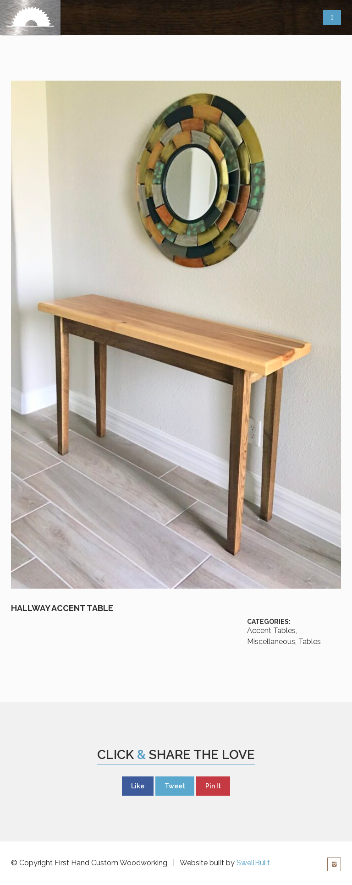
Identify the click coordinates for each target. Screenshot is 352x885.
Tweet (175, 786)
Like (137, 786)
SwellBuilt (253, 862)
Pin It (213, 786)
